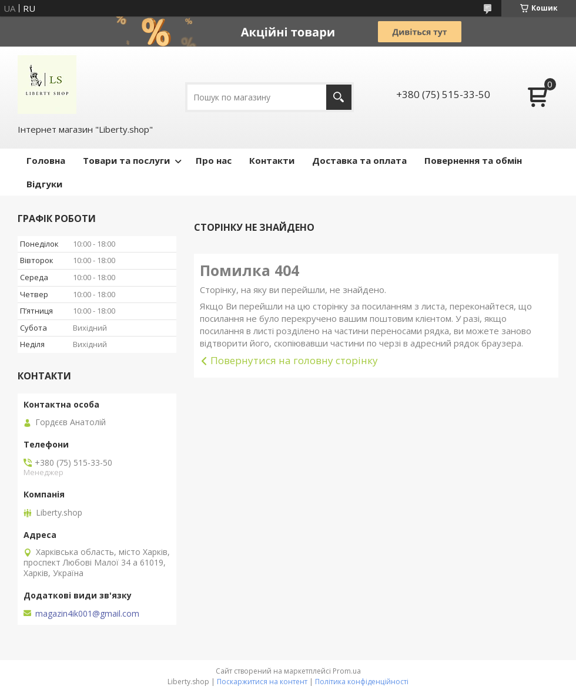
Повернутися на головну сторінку (294, 360)
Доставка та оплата (359, 160)
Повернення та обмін (473, 160)
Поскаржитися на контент (262, 682)
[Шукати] (338, 97)
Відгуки (44, 184)
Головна (45, 160)
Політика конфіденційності (361, 682)
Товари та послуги (126, 160)
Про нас (214, 160)
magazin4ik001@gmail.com (87, 613)
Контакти (271, 160)
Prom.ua (347, 671)
